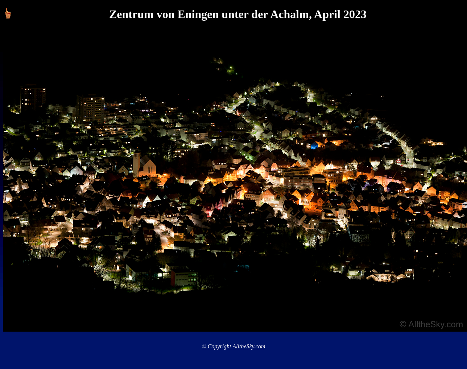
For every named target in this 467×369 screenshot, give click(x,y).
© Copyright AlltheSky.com (233, 346)
